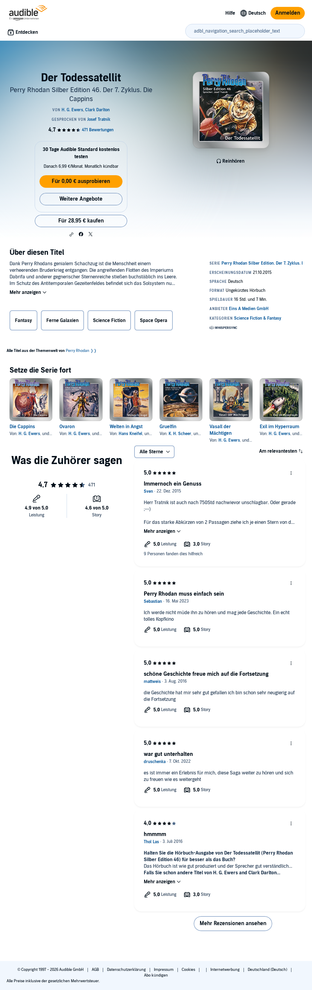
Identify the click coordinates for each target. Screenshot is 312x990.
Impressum (164, 969)
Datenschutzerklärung (127, 969)
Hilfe (230, 13)
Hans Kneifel (130, 433)
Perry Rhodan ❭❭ (81, 350)
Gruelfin (168, 427)
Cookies (189, 969)
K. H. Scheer (180, 433)
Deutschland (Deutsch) (268, 969)
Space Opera (153, 321)
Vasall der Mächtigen (220, 430)
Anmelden (287, 13)
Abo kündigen (156, 975)
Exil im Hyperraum (279, 427)
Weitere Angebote (81, 199)
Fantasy (23, 321)
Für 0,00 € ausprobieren (81, 181)
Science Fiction (109, 321)
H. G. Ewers (29, 433)
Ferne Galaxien (62, 321)
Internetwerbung (225, 969)
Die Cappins (22, 427)
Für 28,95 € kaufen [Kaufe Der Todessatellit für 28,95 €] (81, 221)
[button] (71, 234)
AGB (96, 969)
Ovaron (67, 427)
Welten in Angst (126, 427)
